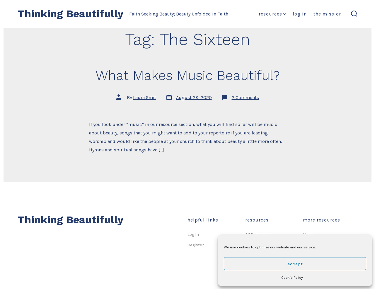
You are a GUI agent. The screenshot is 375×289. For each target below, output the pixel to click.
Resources (272, 14)
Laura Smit (144, 97)
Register (196, 245)
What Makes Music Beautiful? (188, 75)
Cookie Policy (292, 278)
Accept (295, 263)
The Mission (327, 14)
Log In (300, 14)
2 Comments (245, 97)
